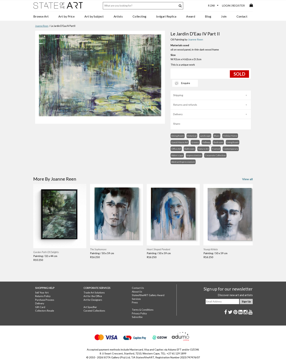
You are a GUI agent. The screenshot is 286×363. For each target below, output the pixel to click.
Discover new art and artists (235, 295)
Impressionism (194, 155)
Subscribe (137, 316)
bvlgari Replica (166, 16)
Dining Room (177, 135)
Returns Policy (43, 296)
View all (247, 179)
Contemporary (230, 148)
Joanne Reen (41, 26)
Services (136, 298)
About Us (137, 291)
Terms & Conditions (142, 309)
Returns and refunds (185, 104)
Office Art (176, 148)
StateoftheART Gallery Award (148, 295)
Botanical (192, 135)
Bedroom (218, 142)
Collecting (139, 16)
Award (190, 16)
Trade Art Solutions (94, 292)
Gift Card (40, 307)
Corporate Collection (215, 155)
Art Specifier (90, 307)
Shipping (178, 95)
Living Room (232, 142)
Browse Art (41, 16)
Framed (216, 148)
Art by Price (66, 16)
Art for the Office (92, 296)
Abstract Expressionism (183, 161)
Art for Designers (92, 299)
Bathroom (189, 148)
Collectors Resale (44, 310)
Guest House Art (179, 142)
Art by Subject (94, 16)
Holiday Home (230, 135)
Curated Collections (94, 310)
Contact (242, 16)
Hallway (206, 142)
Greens (195, 142)
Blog (208, 16)
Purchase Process (44, 299)
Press (135, 302)
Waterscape (177, 155)
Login (226, 5)
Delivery (178, 114)
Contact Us (138, 287)
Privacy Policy (139, 313)
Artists (118, 16)
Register (238, 5)
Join (223, 16)
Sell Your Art (42, 292)
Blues (217, 135)
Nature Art (203, 148)
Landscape (205, 135)
